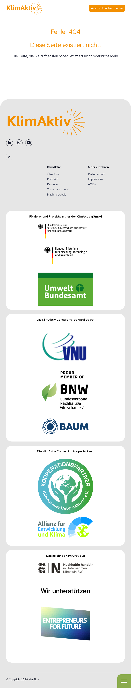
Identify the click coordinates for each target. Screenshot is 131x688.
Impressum (95, 179)
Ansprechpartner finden (107, 8)
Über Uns (53, 174)
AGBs (92, 184)
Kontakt (52, 179)
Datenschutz (97, 174)
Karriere (52, 184)
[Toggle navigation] (124, 681)
